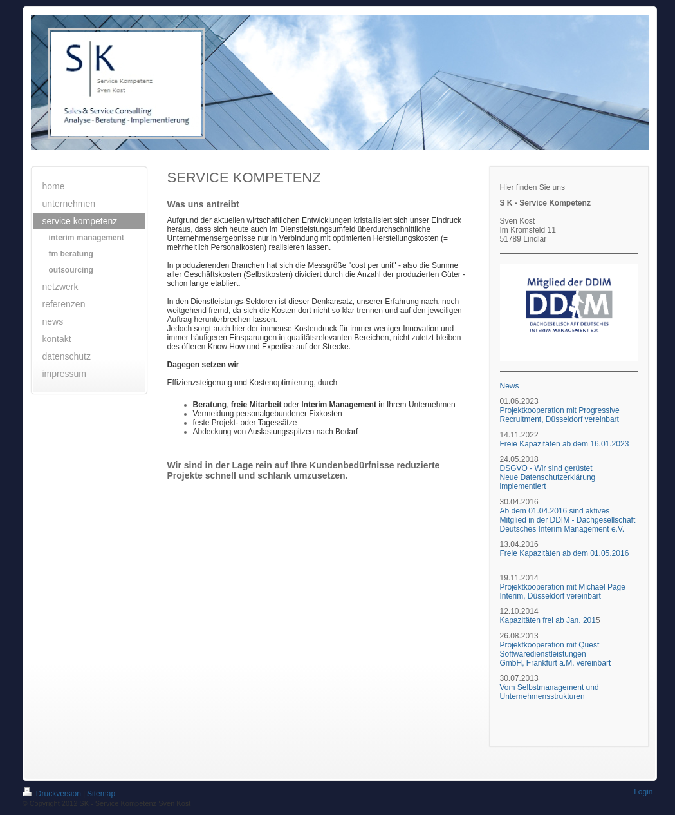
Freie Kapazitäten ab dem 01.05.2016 (564, 553)
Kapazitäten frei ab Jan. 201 (548, 620)
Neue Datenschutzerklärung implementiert (548, 482)
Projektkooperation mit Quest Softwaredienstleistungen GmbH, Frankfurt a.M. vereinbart (555, 653)
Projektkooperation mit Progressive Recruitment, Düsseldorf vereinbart (560, 415)
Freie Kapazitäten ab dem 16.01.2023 (565, 443)
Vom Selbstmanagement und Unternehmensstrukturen (549, 692)
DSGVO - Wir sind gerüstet (546, 468)
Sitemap (101, 793)
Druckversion (53, 793)
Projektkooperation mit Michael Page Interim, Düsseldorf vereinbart (562, 591)
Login (643, 791)
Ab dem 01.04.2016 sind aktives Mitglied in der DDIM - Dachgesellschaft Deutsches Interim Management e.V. (568, 519)
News (509, 385)
